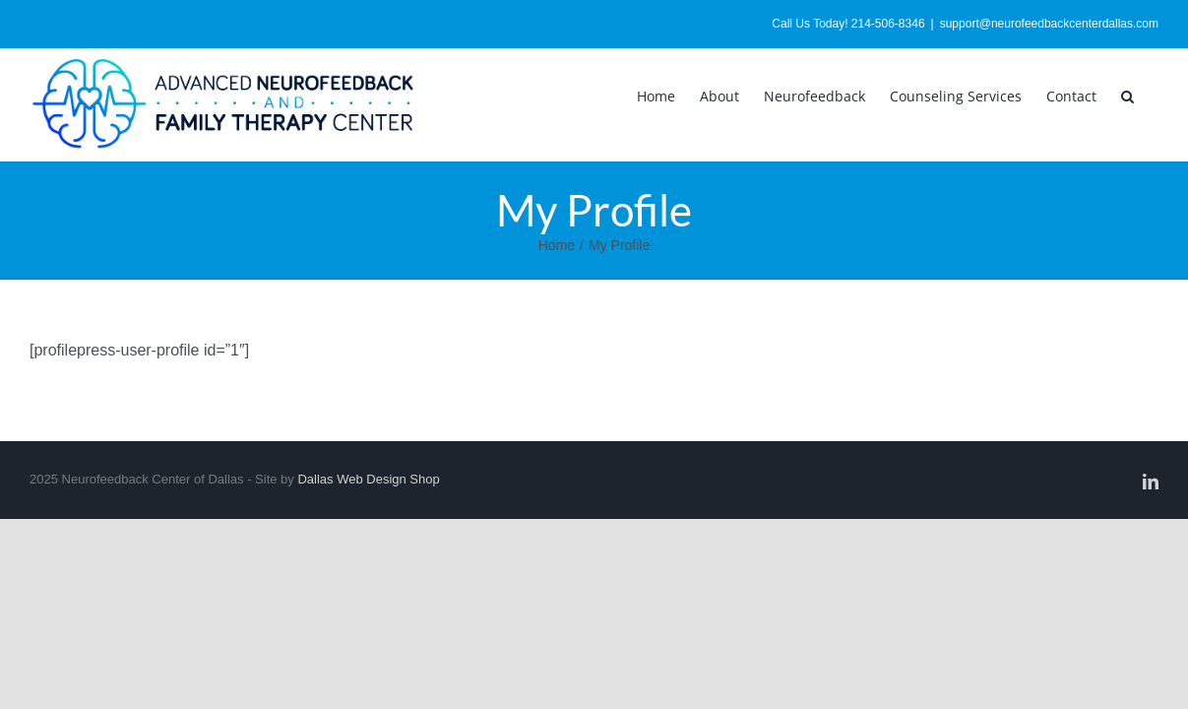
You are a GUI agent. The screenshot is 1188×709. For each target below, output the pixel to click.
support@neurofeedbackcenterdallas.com (1049, 24)
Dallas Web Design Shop (368, 479)
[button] (1152, 94)
